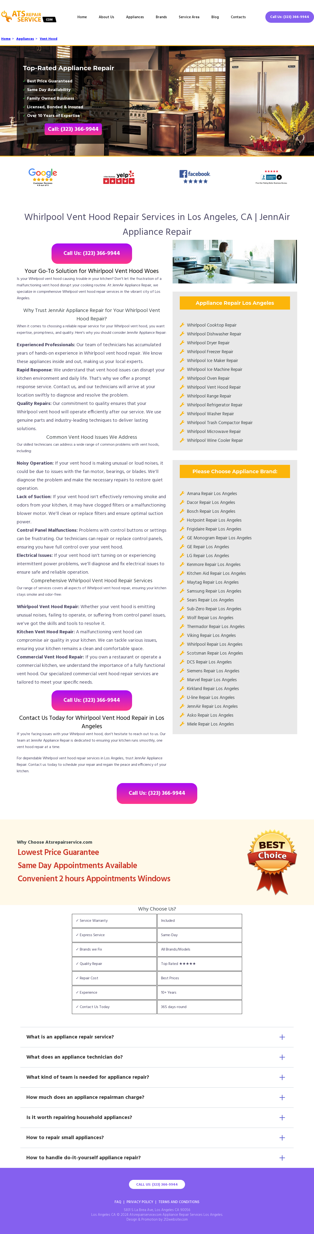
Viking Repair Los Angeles (211, 635)
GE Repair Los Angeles (208, 547)
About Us (106, 17)
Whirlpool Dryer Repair (208, 343)
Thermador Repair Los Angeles (216, 626)
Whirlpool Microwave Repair (214, 431)
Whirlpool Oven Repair (208, 378)
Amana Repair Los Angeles (212, 493)
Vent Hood (48, 39)
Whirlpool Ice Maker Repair (212, 360)
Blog (215, 17)
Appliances (135, 17)
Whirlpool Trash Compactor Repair (220, 423)
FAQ (118, 1202)
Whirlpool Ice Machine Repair (214, 369)
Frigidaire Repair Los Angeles (214, 529)
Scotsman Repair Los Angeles (215, 653)
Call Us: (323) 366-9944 (289, 17)
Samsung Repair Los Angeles (214, 591)
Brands (161, 17)
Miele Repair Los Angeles (210, 724)
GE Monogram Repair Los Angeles (219, 538)
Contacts (238, 17)
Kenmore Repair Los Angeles (214, 564)
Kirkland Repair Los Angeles (213, 688)
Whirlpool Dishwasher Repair (214, 334)
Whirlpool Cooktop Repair (212, 325)
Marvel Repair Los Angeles (212, 680)
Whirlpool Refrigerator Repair (215, 405)
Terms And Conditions (178, 1202)
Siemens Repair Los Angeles (213, 671)
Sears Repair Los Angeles (210, 600)
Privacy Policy (140, 1202)
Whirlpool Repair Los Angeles (215, 644)
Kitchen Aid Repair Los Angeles (216, 573)
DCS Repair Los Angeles (209, 662)
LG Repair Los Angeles (208, 555)
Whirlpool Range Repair (209, 396)
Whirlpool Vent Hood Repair (214, 387)
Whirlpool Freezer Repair (210, 352)
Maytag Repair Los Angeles (213, 582)
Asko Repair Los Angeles (210, 715)
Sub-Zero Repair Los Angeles (214, 609)
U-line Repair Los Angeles (211, 697)
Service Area (189, 17)
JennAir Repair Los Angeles (212, 706)
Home (82, 17)
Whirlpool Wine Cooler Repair (215, 440)
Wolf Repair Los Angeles (210, 618)
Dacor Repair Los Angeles (211, 502)
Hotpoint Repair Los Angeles (214, 520)
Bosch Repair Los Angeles (211, 511)
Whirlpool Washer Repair (210, 414)
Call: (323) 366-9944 (73, 129)
